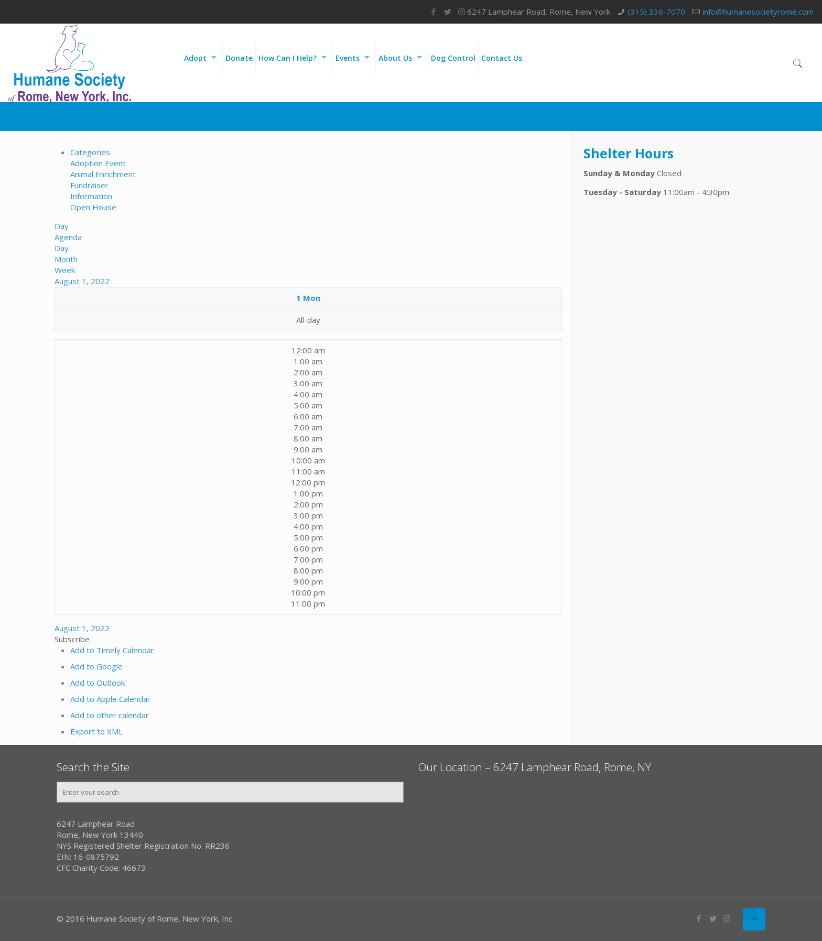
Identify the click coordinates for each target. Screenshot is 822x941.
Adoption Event (98, 163)
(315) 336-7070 (656, 11)
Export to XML (96, 731)
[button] (72, 639)
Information (91, 196)
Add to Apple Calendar (110, 699)
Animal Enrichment (103, 174)
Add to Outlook (97, 682)
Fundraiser (89, 185)
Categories (90, 152)
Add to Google (96, 666)
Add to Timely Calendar (112, 650)
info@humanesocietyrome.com (758, 11)
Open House (93, 207)
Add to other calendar (109, 715)
